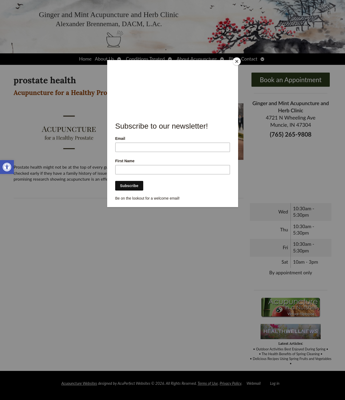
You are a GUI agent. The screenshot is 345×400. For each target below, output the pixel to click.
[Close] (237, 61)
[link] (7, 167)
